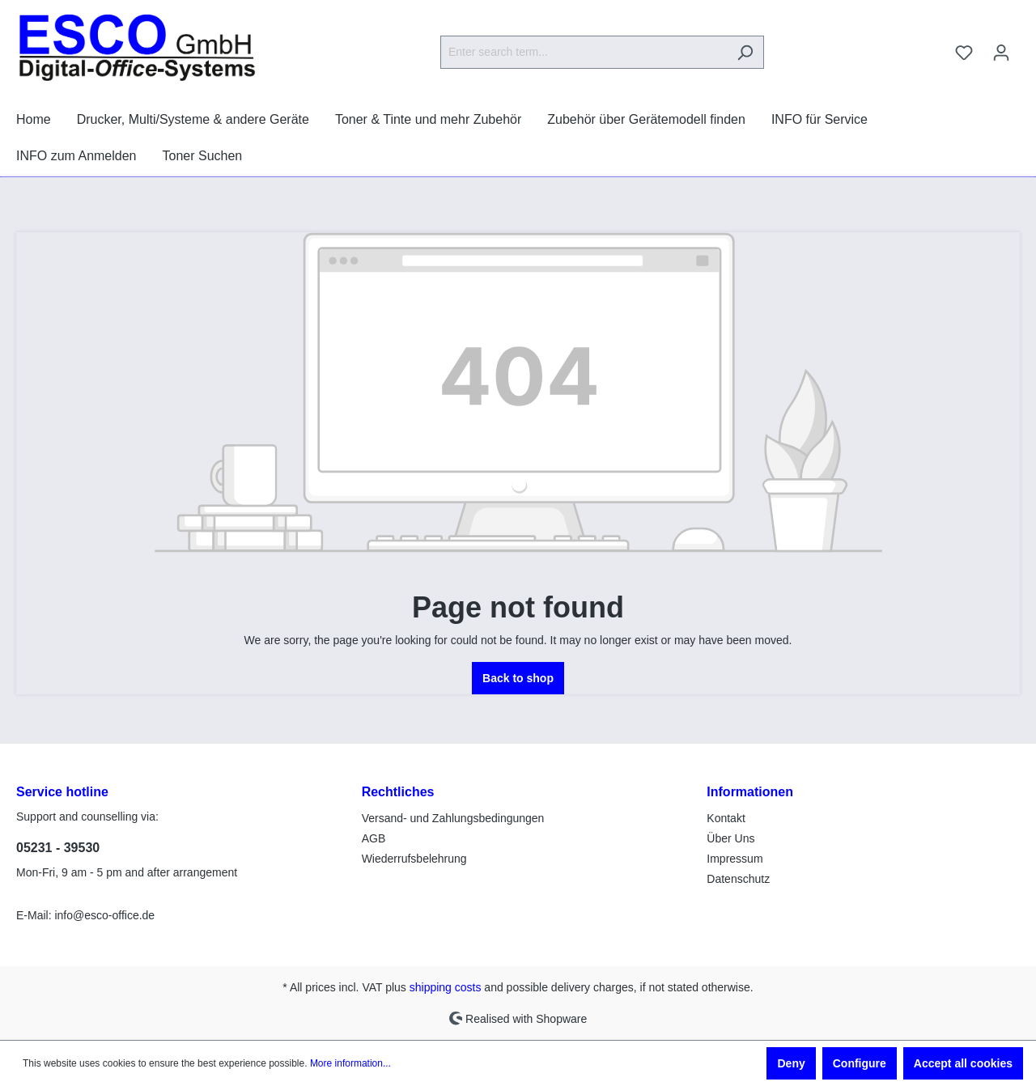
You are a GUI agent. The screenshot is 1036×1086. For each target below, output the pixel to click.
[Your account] (1001, 52)
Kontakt (726, 818)
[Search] (745, 52)
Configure (859, 1063)
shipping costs (446, 987)
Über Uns (730, 838)
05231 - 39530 (58, 848)
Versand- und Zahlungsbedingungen (453, 818)
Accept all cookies (963, 1063)
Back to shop (518, 678)
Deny (791, 1063)
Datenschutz (738, 878)
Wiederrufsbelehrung (414, 858)
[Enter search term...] (583, 52)
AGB (374, 838)
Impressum (734, 858)
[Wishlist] (964, 52)
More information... (350, 1063)
